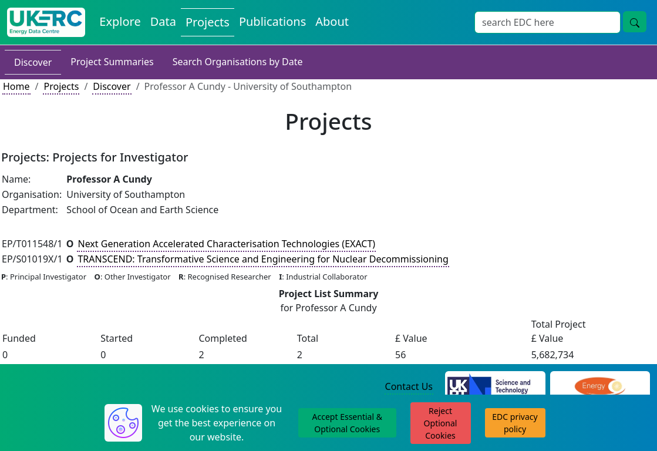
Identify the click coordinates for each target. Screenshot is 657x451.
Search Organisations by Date (238, 61)
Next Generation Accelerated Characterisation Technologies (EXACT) (226, 243)
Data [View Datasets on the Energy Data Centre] (163, 21)
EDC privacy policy (514, 423)
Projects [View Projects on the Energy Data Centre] (208, 22)
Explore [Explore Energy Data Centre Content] (119, 21)
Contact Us (409, 386)
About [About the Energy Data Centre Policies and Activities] (332, 21)
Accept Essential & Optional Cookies (347, 423)
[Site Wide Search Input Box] (547, 22)
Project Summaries (111, 61)
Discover (33, 62)
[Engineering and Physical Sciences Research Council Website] (599, 387)
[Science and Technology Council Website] (495, 387)
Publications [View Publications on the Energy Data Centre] (272, 21)
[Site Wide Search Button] (634, 21)
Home (16, 86)
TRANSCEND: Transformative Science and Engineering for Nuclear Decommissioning (263, 259)
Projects (61, 86)
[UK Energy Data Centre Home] (46, 22)
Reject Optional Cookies (440, 423)
